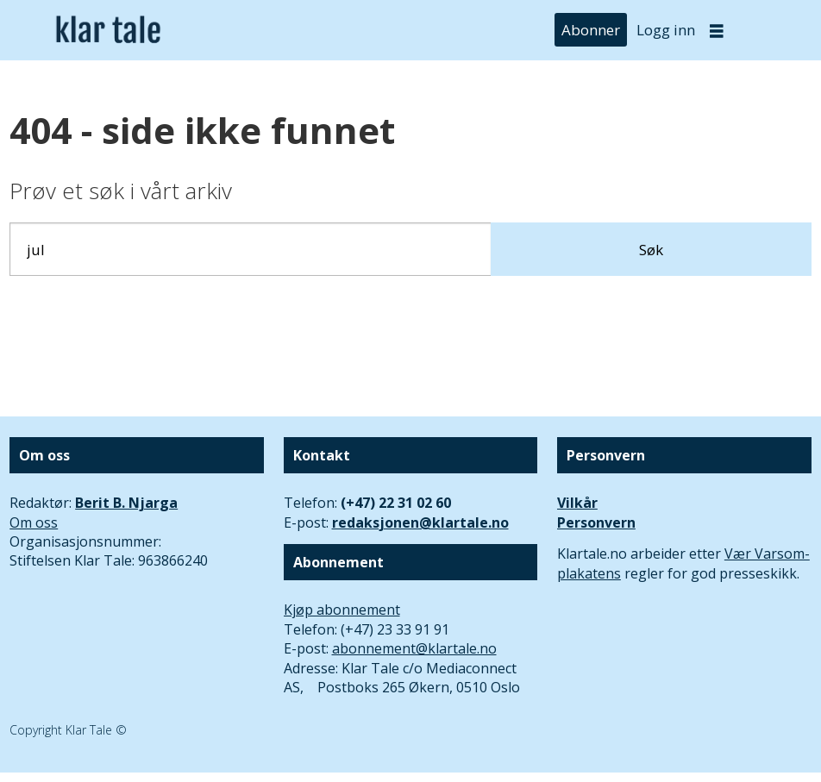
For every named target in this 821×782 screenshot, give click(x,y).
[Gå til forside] (108, 30)
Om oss (33, 522)
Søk (651, 250)
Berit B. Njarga (126, 502)
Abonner (590, 30)
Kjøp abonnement (342, 609)
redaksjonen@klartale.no (420, 522)
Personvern (596, 522)
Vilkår (577, 502)
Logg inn (665, 30)
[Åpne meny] (717, 31)
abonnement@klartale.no (414, 648)
